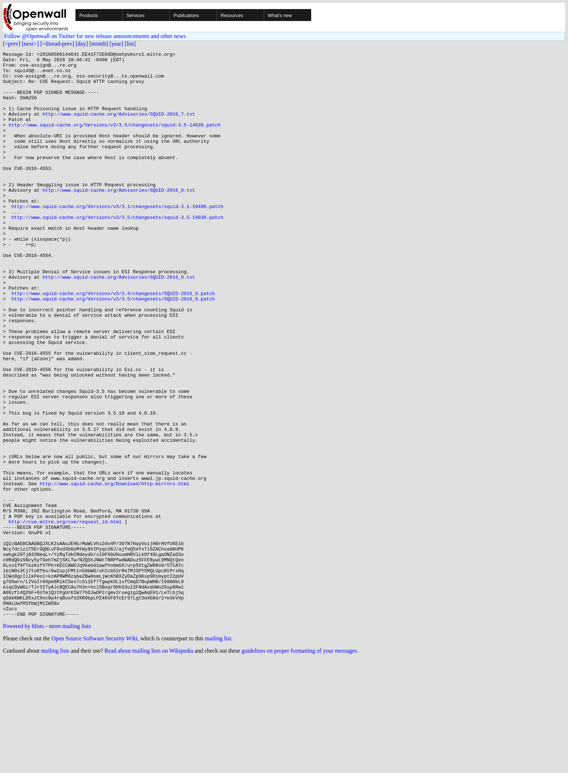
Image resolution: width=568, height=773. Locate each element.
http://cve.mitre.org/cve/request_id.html (65, 616)
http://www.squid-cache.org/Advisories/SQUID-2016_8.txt (118, 218)
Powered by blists (23, 739)
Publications (186, 15)
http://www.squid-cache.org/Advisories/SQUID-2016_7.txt (118, 127)
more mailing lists (70, 739)
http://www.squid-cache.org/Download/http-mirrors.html (114, 570)
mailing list (218, 751)
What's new (280, 15)
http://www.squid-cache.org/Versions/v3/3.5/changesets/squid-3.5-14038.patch (117, 251)
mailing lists (55, 764)
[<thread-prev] (57, 44)
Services (135, 15)
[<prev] (11, 44)
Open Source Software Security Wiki (94, 751)
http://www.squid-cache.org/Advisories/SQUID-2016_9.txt (118, 322)
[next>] (30, 44)
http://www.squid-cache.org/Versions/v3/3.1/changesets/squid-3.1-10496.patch (117, 237)
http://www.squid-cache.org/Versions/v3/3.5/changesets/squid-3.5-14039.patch (115, 140)
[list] (130, 44)
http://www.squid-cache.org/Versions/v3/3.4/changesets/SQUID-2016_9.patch (113, 342)
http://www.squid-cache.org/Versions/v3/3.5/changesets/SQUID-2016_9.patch (113, 348)
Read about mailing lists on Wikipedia (148, 764)
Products (88, 15)
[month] (98, 44)
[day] (82, 44)
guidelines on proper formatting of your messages (299, 764)
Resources (232, 15)
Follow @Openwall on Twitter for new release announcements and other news (95, 36)
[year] (116, 44)
